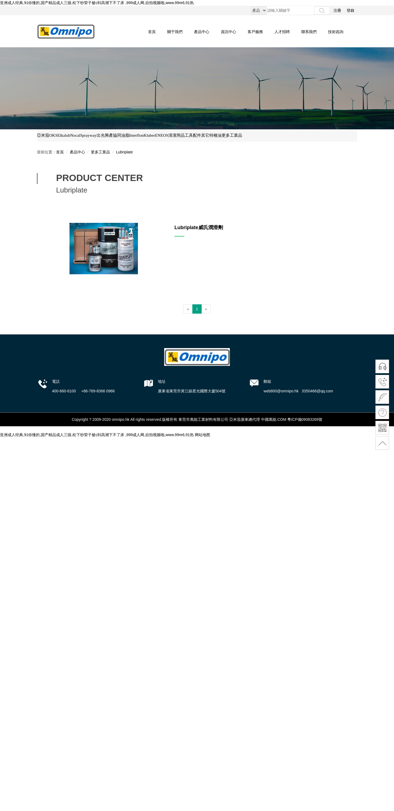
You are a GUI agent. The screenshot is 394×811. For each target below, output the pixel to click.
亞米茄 (43, 135)
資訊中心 (228, 32)
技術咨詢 (335, 32)
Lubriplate (124, 152)
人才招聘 (282, 32)
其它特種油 (211, 135)
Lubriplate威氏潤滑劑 (199, 227)
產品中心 (201, 32)
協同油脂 (121, 135)
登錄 (350, 10)
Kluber (149, 135)
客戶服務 (255, 32)
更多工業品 (232, 135)
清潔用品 (176, 135)
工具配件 (193, 135)
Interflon (136, 135)
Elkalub (63, 135)
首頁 (152, 32)
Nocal (75, 135)
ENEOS (161, 135)
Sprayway (88, 135)
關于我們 (174, 32)
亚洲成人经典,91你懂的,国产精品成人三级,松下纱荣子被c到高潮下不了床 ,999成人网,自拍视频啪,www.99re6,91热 (97, 3)
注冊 (337, 10)
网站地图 (202, 435)
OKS (53, 135)
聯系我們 (309, 32)
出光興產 (105, 135)
